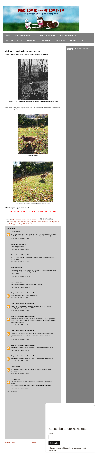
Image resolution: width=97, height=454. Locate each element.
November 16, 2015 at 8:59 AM (20, 373)
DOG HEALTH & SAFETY (24, 35)
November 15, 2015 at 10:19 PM (20, 276)
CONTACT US (60, 40)
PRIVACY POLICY (77, 40)
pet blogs (20, 224)
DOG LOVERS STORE (13, 40)
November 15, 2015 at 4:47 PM (20, 238)
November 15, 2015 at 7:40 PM (20, 249)
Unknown (14, 231)
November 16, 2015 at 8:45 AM (20, 339)
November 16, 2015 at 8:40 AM (20, 298)
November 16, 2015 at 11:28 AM (20, 388)
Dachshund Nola (16, 244)
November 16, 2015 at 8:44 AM (20, 325)
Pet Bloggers (12, 224)
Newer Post (10, 443)
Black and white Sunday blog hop (41, 221)
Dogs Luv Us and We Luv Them (21, 293)
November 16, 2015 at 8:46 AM (20, 350)
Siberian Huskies (28, 224)
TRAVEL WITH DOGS (47, 35)
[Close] (94, 403)
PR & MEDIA (45, 40)
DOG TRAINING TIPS (68, 35)
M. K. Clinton (15, 282)
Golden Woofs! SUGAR (18, 255)
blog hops (54, 221)
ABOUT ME (31, 40)
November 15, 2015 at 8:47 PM (20, 262)
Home (7, 35)
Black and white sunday (24, 221)
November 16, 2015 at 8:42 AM (20, 310)
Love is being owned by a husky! (41, 385)
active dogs (13, 221)
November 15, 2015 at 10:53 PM (20, 287)
